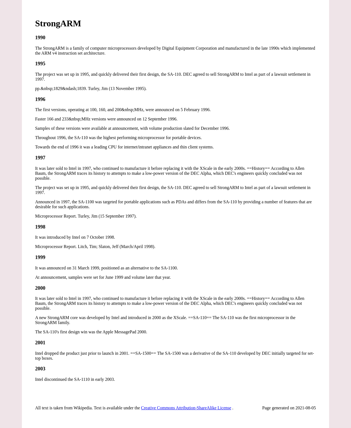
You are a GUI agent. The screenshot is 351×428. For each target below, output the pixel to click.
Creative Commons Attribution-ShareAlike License (186, 408)
